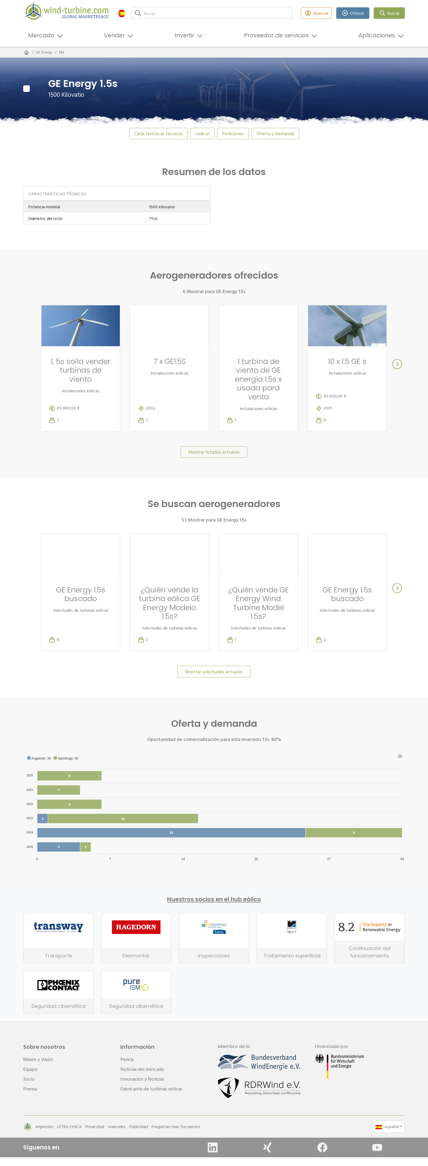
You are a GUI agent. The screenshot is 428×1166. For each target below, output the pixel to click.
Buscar (389, 13)
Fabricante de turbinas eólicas (151, 1097)
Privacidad (94, 1135)
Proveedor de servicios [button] (276, 35)
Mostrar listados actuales (214, 460)
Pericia (127, 1068)
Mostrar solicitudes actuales (214, 680)
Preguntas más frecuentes (175, 1135)
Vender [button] (114, 35)
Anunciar (316, 13)
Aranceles (117, 1135)
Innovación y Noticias (142, 1087)
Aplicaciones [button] (376, 35)
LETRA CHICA (69, 1135)
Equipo (30, 1078)
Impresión (44, 1135)
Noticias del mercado (142, 1078)
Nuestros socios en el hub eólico (214, 908)
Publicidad (138, 1135)
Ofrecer (352, 13)
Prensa (30, 1097)
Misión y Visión (38, 1068)
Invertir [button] (184, 35)
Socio (29, 1087)
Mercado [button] (41, 35)
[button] (121, 13)
